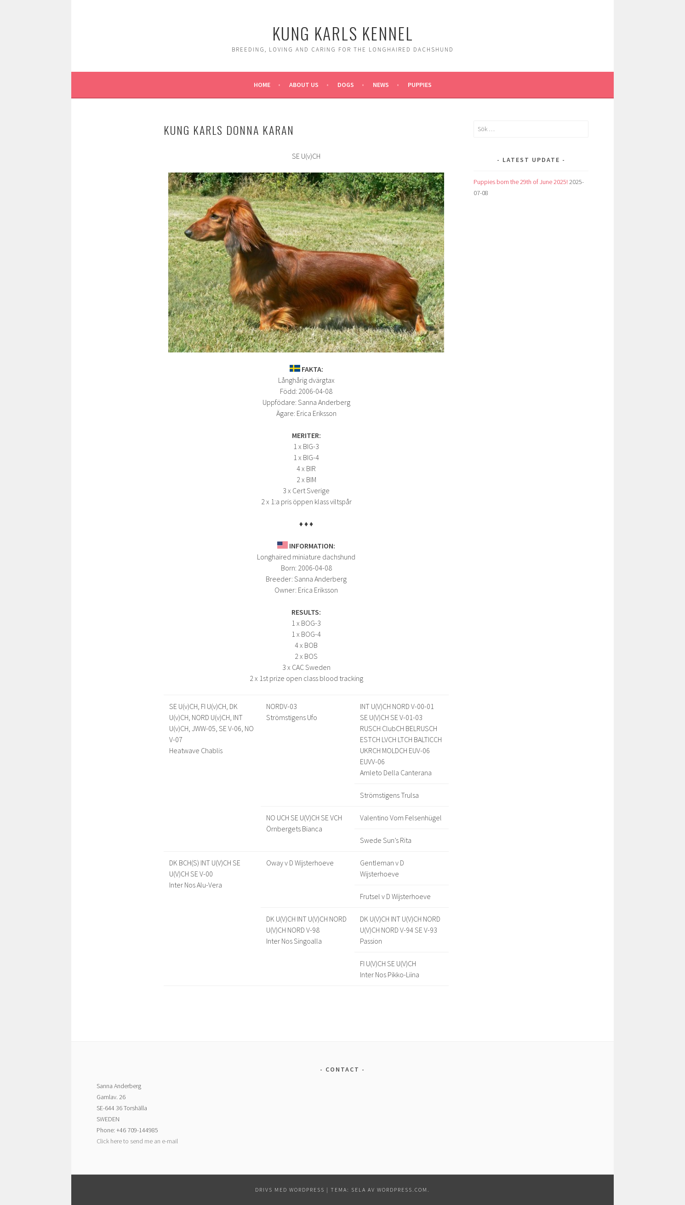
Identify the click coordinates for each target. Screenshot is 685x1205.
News (381, 85)
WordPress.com (402, 1189)
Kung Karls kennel (342, 33)
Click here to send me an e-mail (137, 1141)
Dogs (345, 85)
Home (262, 85)
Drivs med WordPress (290, 1189)
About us (304, 85)
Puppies (420, 85)
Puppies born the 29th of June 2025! (521, 182)
